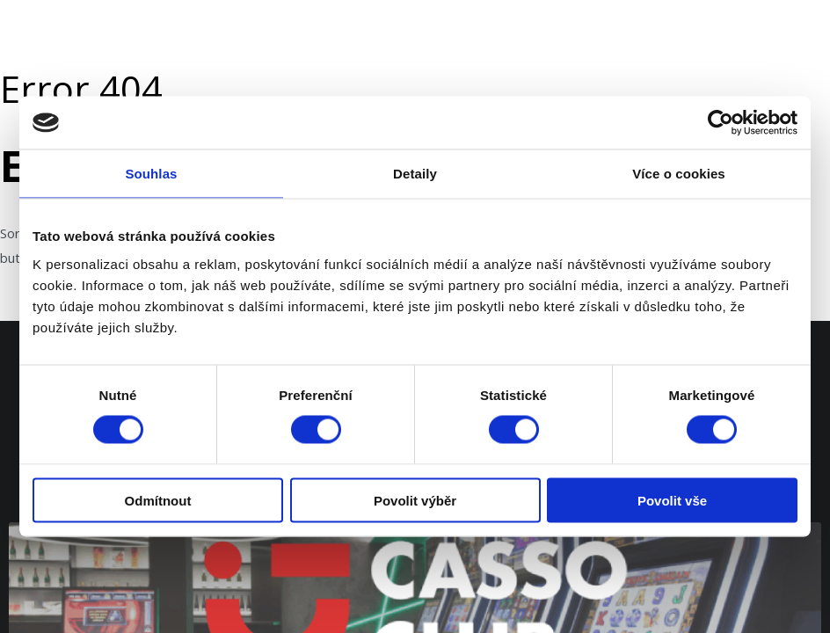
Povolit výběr (415, 499)
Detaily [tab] (415, 173)
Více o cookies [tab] (678, 173)
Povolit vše (672, 499)
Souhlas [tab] (151, 173)
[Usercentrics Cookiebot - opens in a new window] (720, 123)
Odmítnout (158, 499)
